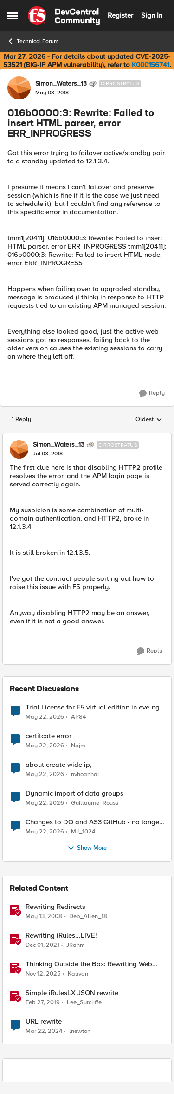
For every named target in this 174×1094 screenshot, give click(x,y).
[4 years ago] (42, 945)
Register (120, 15)
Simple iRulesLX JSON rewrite (72, 993)
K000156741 (150, 65)
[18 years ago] (44, 916)
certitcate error (48, 736)
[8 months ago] (43, 973)
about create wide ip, (59, 765)
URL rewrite (44, 1022)
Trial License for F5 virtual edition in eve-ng (93, 707)
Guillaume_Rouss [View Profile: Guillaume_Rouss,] (94, 802)
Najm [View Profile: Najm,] (78, 745)
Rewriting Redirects (55, 907)
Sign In (151, 15)
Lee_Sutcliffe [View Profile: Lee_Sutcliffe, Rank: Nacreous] (84, 1002)
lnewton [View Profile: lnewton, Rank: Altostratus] (79, 1031)
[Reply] (152, 393)
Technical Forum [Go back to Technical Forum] (32, 41)
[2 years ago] (44, 1031)
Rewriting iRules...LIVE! (61, 935)
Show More (87, 848)
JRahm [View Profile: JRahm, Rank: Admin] (75, 944)
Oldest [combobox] (148, 419)
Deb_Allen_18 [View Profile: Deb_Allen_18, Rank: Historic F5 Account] (88, 916)
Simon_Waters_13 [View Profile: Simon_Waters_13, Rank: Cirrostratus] (61, 83)
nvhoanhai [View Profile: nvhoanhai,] (85, 774)
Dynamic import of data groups (74, 793)
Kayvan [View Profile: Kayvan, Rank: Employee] (78, 973)
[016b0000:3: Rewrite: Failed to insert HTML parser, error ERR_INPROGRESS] (48, 454)
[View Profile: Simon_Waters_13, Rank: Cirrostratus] (19, 87)
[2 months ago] (45, 717)
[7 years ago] (43, 1002)
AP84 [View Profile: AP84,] (78, 716)
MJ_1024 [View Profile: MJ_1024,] (83, 831)
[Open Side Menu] (12, 16)
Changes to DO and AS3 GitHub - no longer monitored (93, 822)
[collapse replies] (87, 437)
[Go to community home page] (64, 16)
